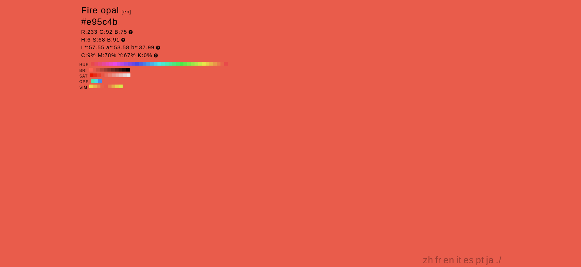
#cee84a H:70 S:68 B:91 (200, 64)
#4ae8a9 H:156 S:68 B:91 (92, 81)
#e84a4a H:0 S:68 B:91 (226, 64)
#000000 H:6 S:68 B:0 (128, 70)
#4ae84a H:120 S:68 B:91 (181, 64)
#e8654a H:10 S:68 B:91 (222, 64)
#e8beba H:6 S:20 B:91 (121, 75)
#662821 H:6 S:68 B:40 (113, 70)
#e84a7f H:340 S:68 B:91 (100, 64)
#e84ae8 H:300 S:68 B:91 (115, 64)
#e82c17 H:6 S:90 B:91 (95, 75)
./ (499, 260)
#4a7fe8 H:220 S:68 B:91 (144, 64)
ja (490, 260)
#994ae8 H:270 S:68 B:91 (126, 64)
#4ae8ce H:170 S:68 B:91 (163, 64)
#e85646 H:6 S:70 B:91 (102, 75)
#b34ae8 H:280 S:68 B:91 (122, 64)
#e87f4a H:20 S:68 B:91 (218, 64)
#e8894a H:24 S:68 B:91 (98, 86)
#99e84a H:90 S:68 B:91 (193, 64)
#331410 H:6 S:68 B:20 (120, 70)
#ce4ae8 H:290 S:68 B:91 (118, 64)
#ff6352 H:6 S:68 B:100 (91, 70)
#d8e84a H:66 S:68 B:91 (121, 86)
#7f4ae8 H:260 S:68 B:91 (130, 64)
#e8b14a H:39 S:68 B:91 (95, 86)
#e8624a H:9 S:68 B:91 (102, 86)
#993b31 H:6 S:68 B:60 (105, 70)
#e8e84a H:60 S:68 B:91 (204, 64)
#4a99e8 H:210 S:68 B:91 (148, 64)
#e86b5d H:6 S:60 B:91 (106, 75)
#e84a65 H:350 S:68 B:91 (96, 64)
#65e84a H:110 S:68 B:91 (185, 64)
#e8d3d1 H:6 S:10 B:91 (125, 75)
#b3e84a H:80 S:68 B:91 (196, 64)
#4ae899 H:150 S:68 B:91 (170, 64)
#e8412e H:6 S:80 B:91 (99, 75)
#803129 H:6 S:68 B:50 (109, 70)
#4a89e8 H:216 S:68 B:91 (100, 81)
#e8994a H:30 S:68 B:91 (215, 64)
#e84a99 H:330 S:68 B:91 (104, 64)
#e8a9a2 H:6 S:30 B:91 (117, 75)
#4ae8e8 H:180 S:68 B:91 (159, 64)
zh (428, 260)
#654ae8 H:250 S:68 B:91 (133, 64)
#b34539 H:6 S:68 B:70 (102, 70)
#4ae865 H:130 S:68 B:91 (178, 64)
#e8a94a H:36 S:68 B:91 (113, 86)
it (459, 260)
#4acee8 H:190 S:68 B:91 (155, 64)
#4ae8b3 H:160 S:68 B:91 (167, 64)
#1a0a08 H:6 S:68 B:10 (124, 70)
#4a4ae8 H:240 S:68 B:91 (137, 64)
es (469, 260)
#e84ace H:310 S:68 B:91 (111, 64)
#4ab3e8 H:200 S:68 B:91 (152, 64)
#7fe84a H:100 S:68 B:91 (189, 64)
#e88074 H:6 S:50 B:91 (110, 75)
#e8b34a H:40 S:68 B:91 (211, 64)
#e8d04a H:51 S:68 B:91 (117, 86)
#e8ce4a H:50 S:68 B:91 (207, 64)
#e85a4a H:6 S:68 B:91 (106, 86)
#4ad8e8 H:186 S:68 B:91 (96, 81)
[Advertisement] (439, 198)
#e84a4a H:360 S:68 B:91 (92, 64)
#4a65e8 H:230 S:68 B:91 (141, 64)
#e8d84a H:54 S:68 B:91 (91, 86)
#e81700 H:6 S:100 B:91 (91, 75)
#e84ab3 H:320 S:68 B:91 (107, 64)
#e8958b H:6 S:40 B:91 (114, 75)
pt (480, 260)
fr (438, 260)
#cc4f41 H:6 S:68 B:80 (98, 70)
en (449, 260)
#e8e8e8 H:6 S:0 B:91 (128, 75)
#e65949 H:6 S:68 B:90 (94, 70)
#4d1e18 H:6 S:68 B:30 (117, 70)
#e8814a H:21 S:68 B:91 (110, 86)
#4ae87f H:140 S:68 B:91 (174, 64)
